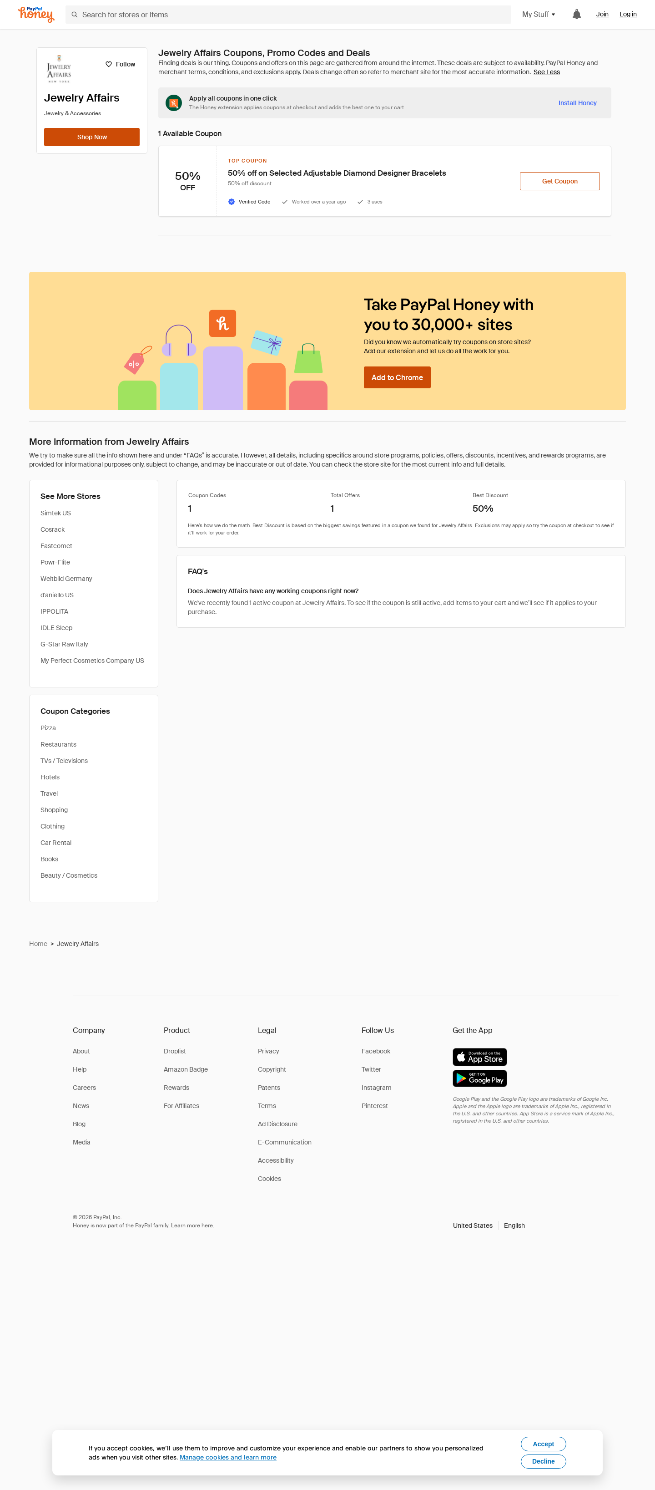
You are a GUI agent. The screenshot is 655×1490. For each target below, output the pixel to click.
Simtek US (55, 513)
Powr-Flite (55, 562)
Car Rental (55, 843)
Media (82, 1142)
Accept (543, 1444)
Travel (49, 793)
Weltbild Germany (66, 579)
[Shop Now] (92, 137)
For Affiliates (181, 1106)
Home (38, 944)
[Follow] (120, 64)
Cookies (269, 1179)
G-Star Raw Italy (64, 644)
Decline (543, 1461)
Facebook (376, 1051)
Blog (79, 1124)
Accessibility (276, 1160)
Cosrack (52, 529)
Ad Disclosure (277, 1124)
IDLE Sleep (56, 628)
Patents (269, 1087)
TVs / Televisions (64, 761)
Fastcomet (56, 546)
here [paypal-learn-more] (207, 1225)
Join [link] (602, 14)
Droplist (175, 1051)
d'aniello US (57, 595)
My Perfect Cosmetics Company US (92, 660)
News (81, 1106)
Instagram (377, 1087)
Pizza (48, 728)
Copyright (272, 1069)
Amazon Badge (186, 1069)
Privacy (268, 1051)
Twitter (371, 1069)
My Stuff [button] (539, 14)
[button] (489, 1225)
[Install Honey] (578, 103)
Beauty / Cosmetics (68, 875)
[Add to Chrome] (397, 377)
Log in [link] (628, 14)
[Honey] (36, 15)
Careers (84, 1087)
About (81, 1051)
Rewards (176, 1087)
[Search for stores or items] (288, 14)
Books (49, 859)
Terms (267, 1106)
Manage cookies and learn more (228, 1457)
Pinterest (375, 1106)
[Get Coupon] (560, 181)
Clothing (52, 826)
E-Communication (285, 1142)
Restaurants (58, 744)
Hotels (50, 777)
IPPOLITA (54, 611)
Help (79, 1069)
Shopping (54, 810)
